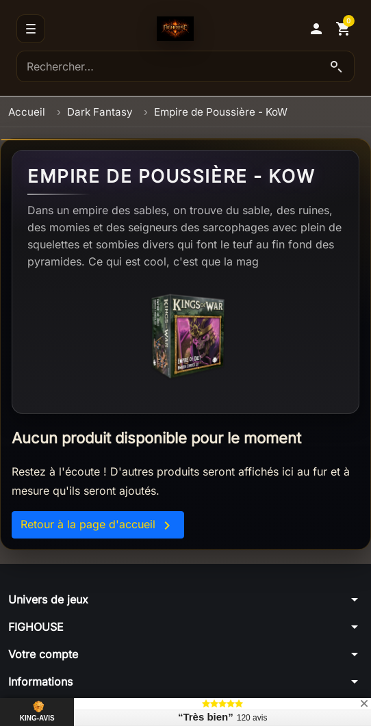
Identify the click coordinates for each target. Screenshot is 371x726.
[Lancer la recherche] (336, 66)
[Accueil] (175, 28)
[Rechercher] (185, 66)
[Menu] (30, 28)
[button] (316, 28)
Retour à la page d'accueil (98, 525)
